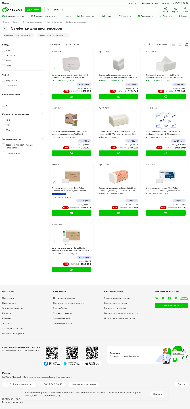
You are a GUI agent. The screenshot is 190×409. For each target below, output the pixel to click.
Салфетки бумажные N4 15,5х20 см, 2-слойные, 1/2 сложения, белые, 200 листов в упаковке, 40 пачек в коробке (165, 76)
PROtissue (11, 55)
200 (8, 120)
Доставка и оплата (150, 3)
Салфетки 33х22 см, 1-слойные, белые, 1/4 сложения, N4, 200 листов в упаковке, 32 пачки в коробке (117, 132)
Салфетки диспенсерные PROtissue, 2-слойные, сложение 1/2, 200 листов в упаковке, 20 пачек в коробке (163, 132)
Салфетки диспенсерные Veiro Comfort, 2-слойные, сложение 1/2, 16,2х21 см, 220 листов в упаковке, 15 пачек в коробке (70, 76)
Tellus (8, 60)
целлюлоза (11, 85)
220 (8, 125)
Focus (8, 50)
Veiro (8, 65)
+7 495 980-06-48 (180, 3)
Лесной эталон (13, 153)
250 (8, 130)
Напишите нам (171, 305)
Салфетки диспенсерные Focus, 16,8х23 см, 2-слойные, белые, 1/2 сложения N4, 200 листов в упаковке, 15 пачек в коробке (117, 189)
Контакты (165, 3)
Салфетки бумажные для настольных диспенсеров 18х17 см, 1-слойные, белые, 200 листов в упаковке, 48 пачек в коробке (118, 76)
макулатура (11, 80)
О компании (134, 3)
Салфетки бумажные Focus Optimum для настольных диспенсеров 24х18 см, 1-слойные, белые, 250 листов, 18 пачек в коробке (69, 132)
